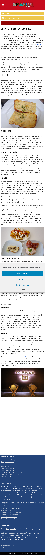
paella (39, 44)
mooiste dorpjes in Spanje (10, 474)
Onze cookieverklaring (8, 545)
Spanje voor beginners (9, 468)
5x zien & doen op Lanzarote (11, 513)
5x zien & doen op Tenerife (10, 519)
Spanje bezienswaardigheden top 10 (13, 464)
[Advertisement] (22, 427)
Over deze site (6, 543)
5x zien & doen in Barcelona (10, 508)
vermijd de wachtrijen (12, 18)
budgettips (8, 13)
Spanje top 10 (11, 529)
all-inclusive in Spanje (8, 460)
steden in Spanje (6, 476)
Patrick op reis (27, 488)
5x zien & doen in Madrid (9, 515)
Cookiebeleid (22, 289)
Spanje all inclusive (7, 462)
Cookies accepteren (22, 273)
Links (2, 547)
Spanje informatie (7, 466)
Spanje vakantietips (9, 23)
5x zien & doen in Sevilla (9, 517)
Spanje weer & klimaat (9, 470)
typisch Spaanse (25, 357)
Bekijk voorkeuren (22, 285)
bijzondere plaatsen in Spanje (11, 472)
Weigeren (22, 279)
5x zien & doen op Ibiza (9, 510)
